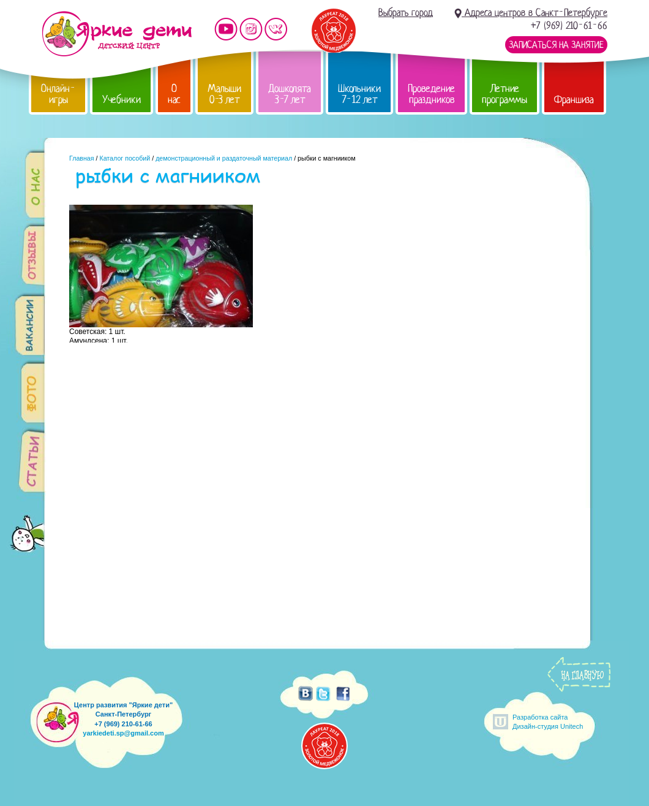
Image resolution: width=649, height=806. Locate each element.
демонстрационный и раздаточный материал (224, 158)
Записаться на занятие (556, 45)
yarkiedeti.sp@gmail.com (123, 733)
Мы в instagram (251, 29)
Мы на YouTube (226, 29)
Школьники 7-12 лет (359, 94)
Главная (81, 158)
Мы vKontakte (276, 29)
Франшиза (574, 100)
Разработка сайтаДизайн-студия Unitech (547, 721)
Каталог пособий (124, 158)
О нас (174, 94)
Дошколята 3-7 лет (289, 94)
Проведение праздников (431, 94)
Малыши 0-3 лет (224, 94)
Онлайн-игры (58, 94)
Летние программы (504, 94)
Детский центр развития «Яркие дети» (117, 33)
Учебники (121, 100)
